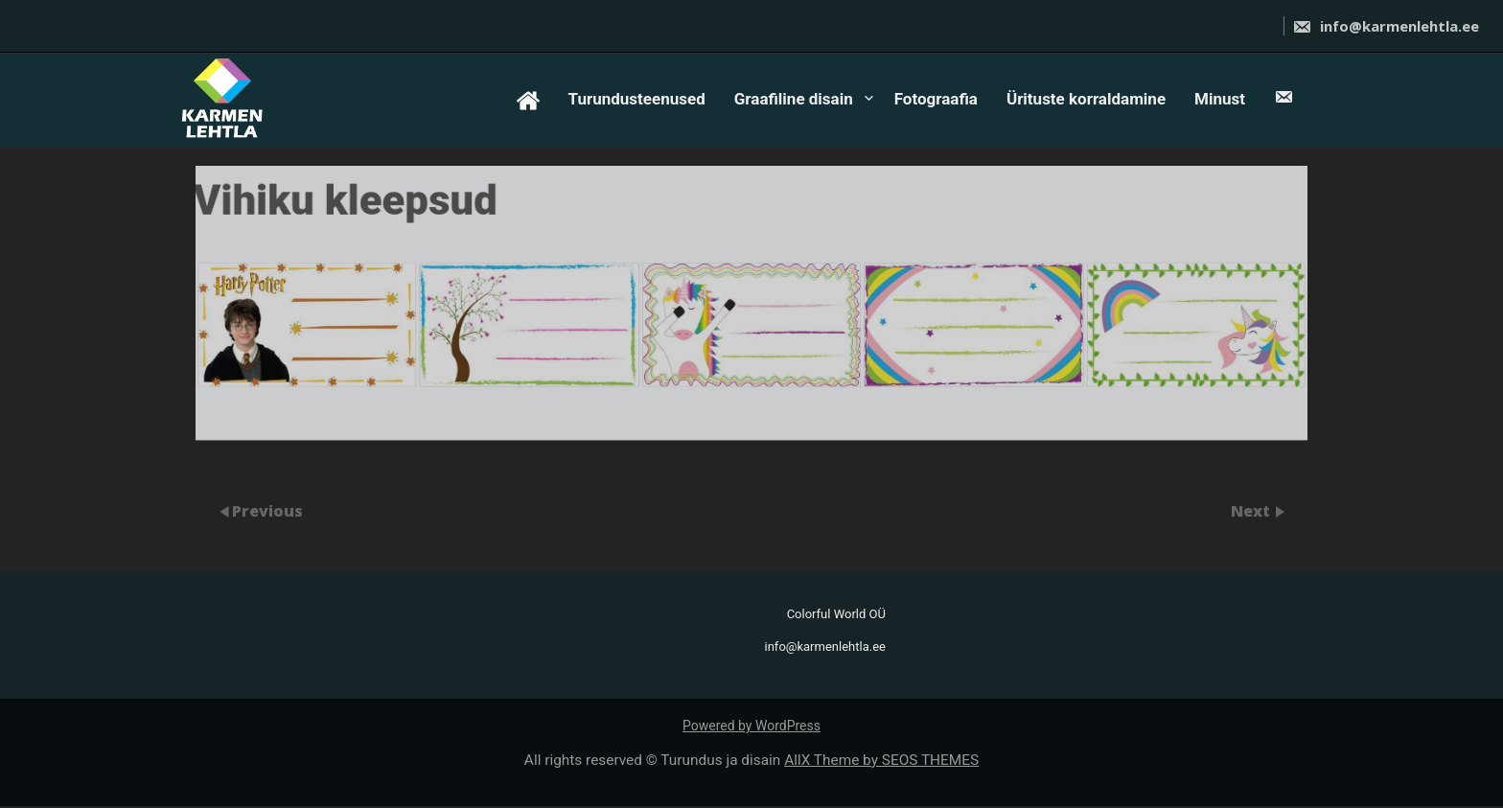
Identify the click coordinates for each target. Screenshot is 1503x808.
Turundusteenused (636, 98)
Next (1252, 509)
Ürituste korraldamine (1086, 98)
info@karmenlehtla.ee (1385, 25)
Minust (1219, 98)
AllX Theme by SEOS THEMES (881, 760)
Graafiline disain (793, 98)
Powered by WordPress (751, 725)
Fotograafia (936, 98)
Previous (267, 509)
